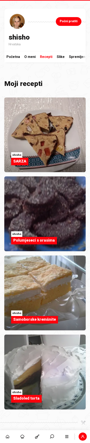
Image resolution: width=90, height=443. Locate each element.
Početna (13, 57)
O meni (30, 57)
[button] (82, 436)
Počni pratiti (69, 21)
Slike (61, 57)
